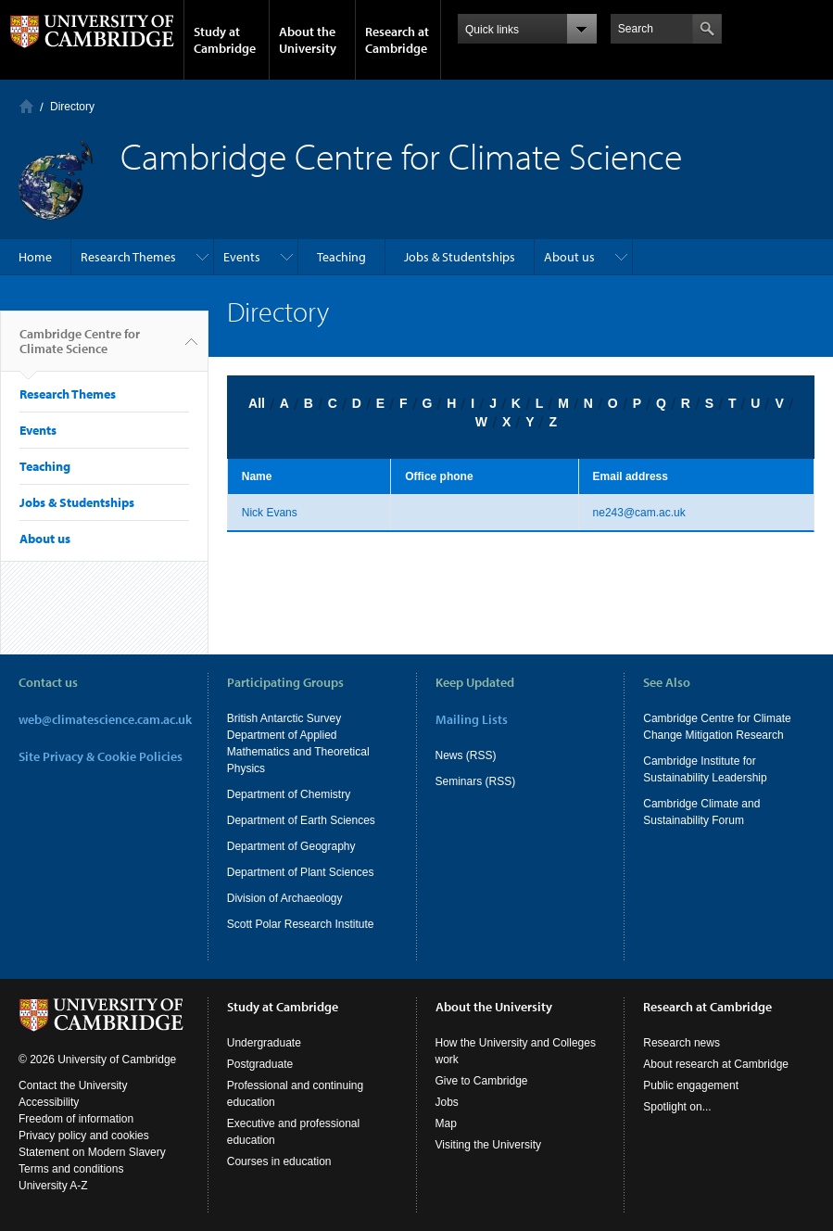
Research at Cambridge (397, 40)
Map (446, 1123)
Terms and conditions (71, 1168)
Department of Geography (291, 846)
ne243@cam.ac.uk (639, 512)
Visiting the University (488, 1144)
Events (241, 256)
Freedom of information (76, 1118)
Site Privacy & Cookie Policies (101, 756)
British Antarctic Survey (284, 718)
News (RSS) (466, 755)
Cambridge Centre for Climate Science (79, 348)
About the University (307, 40)
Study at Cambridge (225, 40)
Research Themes (128, 256)
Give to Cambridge (481, 1080)
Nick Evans (269, 512)
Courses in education (279, 1161)
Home (26, 106)
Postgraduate (260, 1064)
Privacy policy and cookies (84, 1135)
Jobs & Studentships (459, 256)
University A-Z (53, 1185)
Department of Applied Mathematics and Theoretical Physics (298, 752)
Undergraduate (264, 1042)
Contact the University (73, 1085)
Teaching (341, 256)
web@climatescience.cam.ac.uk (105, 719)
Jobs (447, 1102)
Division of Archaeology (285, 898)
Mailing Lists (471, 719)
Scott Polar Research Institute (300, 924)
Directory (72, 106)
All (256, 403)
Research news (681, 1042)
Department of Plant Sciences (300, 872)
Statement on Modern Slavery (92, 1152)
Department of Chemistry (288, 794)
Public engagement (690, 1085)
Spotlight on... (677, 1106)
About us (569, 256)
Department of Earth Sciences (301, 820)
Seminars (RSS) (475, 781)
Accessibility (49, 1102)
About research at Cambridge (716, 1064)
